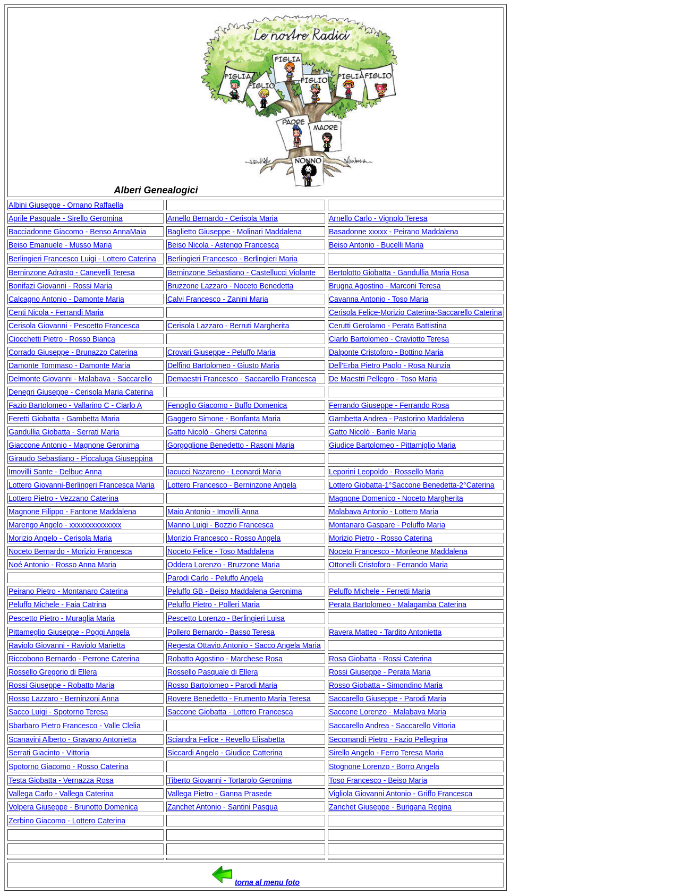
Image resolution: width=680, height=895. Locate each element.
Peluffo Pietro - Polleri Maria (213, 604)
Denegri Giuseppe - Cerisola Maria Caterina (80, 392)
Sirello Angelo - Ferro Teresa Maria (386, 752)
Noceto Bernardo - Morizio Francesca (70, 551)
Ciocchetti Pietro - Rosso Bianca (61, 339)
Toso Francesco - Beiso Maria (378, 780)
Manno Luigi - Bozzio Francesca (220, 525)
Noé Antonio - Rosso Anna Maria (62, 564)
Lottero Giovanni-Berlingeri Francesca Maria (81, 485)
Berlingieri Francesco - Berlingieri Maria (232, 258)
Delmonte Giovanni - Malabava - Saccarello (80, 378)
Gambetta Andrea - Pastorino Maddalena (396, 418)
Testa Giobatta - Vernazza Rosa (61, 780)
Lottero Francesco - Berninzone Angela (231, 485)
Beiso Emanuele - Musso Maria (60, 245)
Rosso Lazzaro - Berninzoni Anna (63, 698)
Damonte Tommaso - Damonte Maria (69, 365)
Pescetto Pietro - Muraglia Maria (61, 618)
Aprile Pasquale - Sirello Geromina (65, 218)
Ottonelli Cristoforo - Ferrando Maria (388, 564)
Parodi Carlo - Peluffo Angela (215, 578)
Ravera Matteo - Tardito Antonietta (385, 632)
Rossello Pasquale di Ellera (212, 672)
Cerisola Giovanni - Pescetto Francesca (74, 325)
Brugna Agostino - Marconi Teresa (385, 286)
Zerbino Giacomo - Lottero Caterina (66, 820)
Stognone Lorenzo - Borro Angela (384, 766)
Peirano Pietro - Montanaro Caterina (68, 591)
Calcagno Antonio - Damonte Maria (66, 299)
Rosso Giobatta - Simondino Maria (386, 685)
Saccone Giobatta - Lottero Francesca (230, 712)
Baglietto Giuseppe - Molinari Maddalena (234, 231)
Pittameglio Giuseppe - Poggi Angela (69, 632)
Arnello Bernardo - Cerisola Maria (222, 218)
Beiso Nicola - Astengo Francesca (223, 245)
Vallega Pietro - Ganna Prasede (219, 793)
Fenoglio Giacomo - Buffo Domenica (227, 405)
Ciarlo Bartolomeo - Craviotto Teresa (389, 339)
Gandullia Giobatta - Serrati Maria (64, 432)
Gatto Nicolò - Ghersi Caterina (217, 432)
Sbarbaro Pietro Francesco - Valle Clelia (74, 725)
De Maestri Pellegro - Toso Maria (383, 378)
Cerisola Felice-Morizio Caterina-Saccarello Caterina (415, 312)
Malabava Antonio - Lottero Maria (383, 511)
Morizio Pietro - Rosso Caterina (380, 538)
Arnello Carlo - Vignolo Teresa (378, 218)
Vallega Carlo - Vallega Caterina (61, 793)
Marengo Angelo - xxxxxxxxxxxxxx (64, 525)
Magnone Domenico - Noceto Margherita (396, 498)
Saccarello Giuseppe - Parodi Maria (387, 698)
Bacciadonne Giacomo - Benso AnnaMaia (77, 231)
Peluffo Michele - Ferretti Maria (379, 591)
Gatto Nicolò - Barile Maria (372, 432)
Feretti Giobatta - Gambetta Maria (64, 418)
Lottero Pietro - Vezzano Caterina (63, 498)
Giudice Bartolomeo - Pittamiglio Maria (392, 445)
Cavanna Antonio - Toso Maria (378, 299)
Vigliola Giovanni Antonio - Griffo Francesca (400, 793)
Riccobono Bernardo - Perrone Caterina (74, 658)
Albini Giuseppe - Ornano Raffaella (65, 205)
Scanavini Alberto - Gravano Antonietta (72, 739)
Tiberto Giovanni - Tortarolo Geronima (229, 780)
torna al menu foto (267, 882)
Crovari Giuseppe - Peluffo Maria (221, 352)
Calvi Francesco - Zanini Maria (217, 299)
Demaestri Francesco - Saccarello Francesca (241, 378)
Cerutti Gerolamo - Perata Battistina (388, 325)
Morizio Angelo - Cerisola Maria (60, 538)
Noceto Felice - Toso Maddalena (220, 551)
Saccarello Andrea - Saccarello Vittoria (392, 725)
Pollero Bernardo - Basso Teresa (221, 632)
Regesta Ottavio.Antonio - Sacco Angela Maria (244, 645)
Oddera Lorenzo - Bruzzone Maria (223, 564)
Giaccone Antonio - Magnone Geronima (73, 445)
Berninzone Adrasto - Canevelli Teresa (71, 272)
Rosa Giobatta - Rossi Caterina (380, 658)
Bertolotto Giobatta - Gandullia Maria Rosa (399, 272)
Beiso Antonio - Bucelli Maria (376, 245)
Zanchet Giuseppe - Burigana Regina (390, 807)
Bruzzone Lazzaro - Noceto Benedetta (230, 286)
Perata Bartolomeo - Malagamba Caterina (397, 604)
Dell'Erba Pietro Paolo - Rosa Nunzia (389, 365)
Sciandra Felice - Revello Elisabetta (226, 739)
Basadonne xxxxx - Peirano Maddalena (393, 231)
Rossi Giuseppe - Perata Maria (379, 672)
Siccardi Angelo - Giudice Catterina (225, 752)
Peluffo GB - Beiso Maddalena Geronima (234, 591)
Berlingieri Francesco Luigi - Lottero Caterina (82, 258)
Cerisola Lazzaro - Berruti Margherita (228, 325)
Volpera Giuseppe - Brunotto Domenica (73, 807)
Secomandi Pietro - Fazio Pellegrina (388, 739)
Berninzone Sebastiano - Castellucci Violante (241, 272)
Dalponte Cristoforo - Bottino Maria (386, 352)
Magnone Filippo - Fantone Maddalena (72, 511)
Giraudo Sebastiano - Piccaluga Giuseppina (80, 458)
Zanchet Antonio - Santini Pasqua (222, 807)
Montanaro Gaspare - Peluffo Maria (387, 525)
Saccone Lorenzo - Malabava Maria (387, 712)
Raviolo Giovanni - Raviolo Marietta (66, 645)
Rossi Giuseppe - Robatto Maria (61, 685)
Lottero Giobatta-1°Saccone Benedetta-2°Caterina (412, 485)
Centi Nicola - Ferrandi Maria (56, 312)
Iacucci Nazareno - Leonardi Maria (224, 471)
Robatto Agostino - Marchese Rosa (225, 658)
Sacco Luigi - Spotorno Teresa (58, 712)
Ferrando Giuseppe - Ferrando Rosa (389, 405)
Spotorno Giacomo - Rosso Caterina (68, 766)
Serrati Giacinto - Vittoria (48, 752)
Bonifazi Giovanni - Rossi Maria (60, 286)
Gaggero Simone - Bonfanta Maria (223, 418)
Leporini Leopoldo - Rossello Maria (386, 471)
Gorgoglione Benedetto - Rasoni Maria (230, 445)
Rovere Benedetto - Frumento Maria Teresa (239, 698)
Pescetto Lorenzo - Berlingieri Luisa (226, 618)
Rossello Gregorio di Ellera (52, 672)
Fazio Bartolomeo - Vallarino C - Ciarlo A (75, 405)
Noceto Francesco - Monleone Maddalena (398, 551)
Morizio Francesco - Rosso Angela (223, 538)
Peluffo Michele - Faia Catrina (57, 604)
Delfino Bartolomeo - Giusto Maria (223, 365)
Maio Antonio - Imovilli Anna (213, 511)
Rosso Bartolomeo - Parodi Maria (222, 685)
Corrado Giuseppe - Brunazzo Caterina (73, 352)
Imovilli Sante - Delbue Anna (55, 471)
